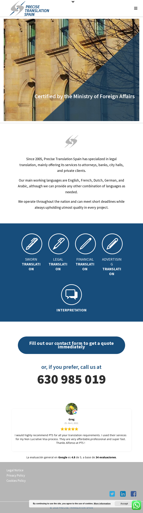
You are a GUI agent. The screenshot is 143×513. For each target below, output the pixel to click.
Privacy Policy (16, 475)
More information (102, 503)
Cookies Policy (16, 481)
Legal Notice (15, 470)
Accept (124, 503)
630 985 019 (71, 379)
